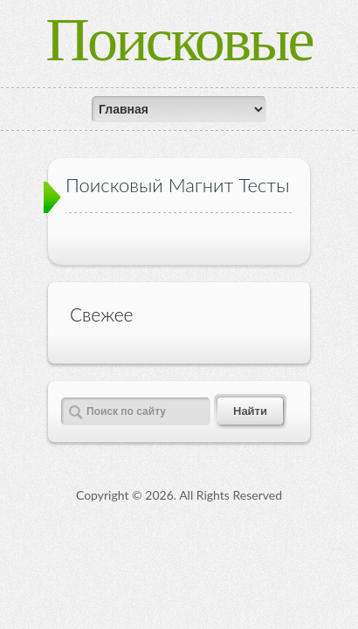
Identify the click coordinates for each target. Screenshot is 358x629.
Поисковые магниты (179, 69)
